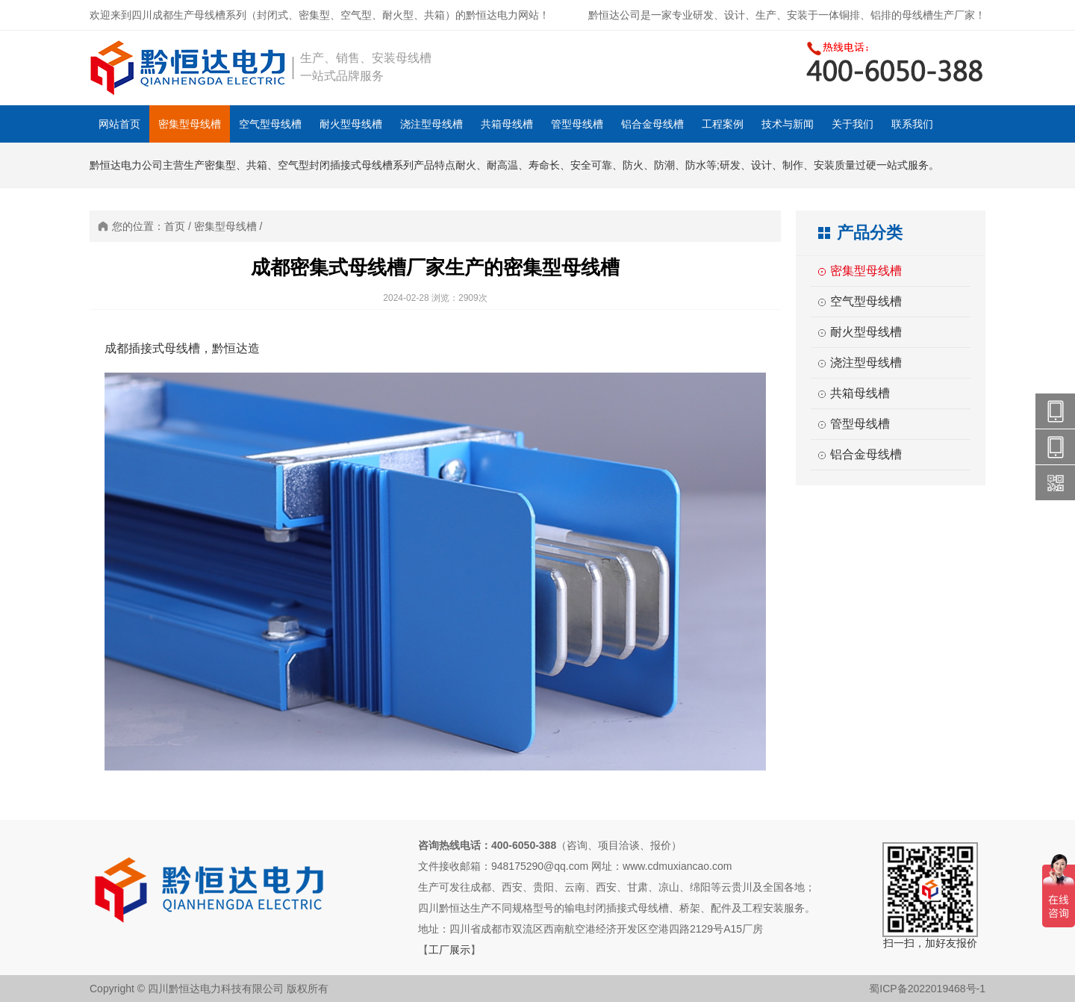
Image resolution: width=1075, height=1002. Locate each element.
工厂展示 (449, 950)
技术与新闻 (787, 124)
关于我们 (852, 124)
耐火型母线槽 (351, 124)
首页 (174, 226)
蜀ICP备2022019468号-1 (927, 989)
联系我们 (912, 124)
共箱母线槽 (507, 124)
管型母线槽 (577, 124)
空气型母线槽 (270, 124)
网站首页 (119, 124)
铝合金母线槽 (652, 124)
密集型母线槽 (189, 124)
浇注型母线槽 (431, 124)
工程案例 (723, 124)
